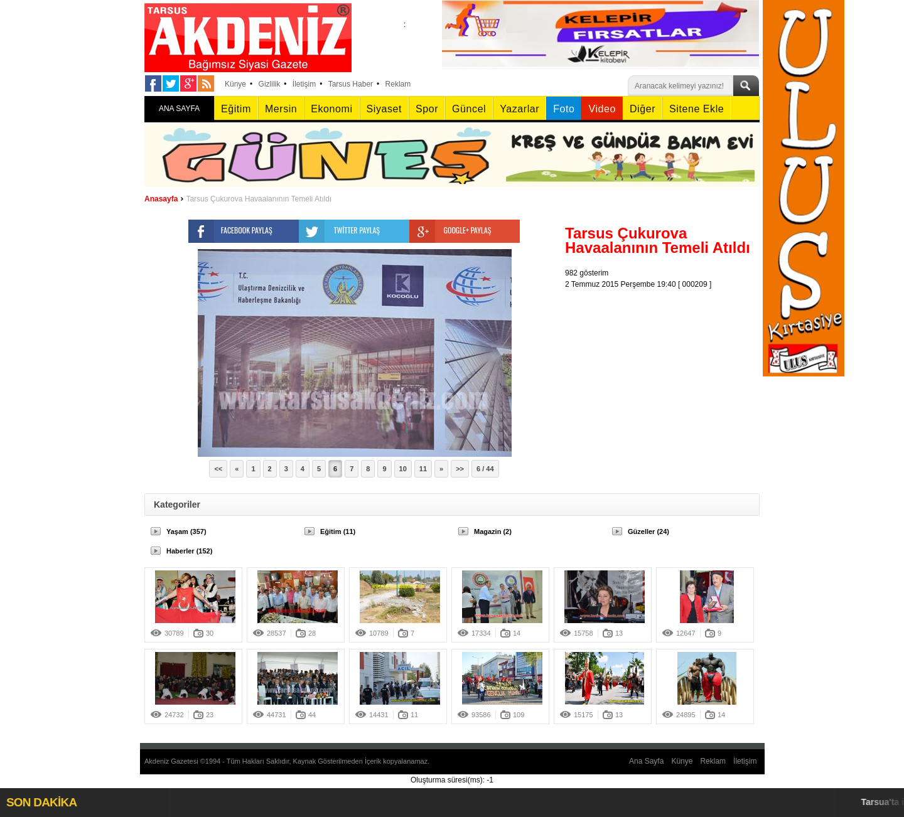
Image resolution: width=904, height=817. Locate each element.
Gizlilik (270, 84)
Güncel (469, 109)
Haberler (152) (189, 551)
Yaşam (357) (186, 531)
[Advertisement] (665, 368)
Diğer (642, 109)
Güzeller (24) (648, 531)
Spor (427, 109)
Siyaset (384, 109)
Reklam (398, 84)
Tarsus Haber (350, 84)
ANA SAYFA (179, 108)
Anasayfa (161, 199)
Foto (563, 109)
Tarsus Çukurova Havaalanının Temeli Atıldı (258, 199)
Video (601, 109)
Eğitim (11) (337, 531)
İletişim (304, 84)
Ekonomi (331, 109)
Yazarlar (519, 109)
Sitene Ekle (696, 109)
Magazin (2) (493, 531)
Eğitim (236, 109)
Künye (235, 84)
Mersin (281, 109)
